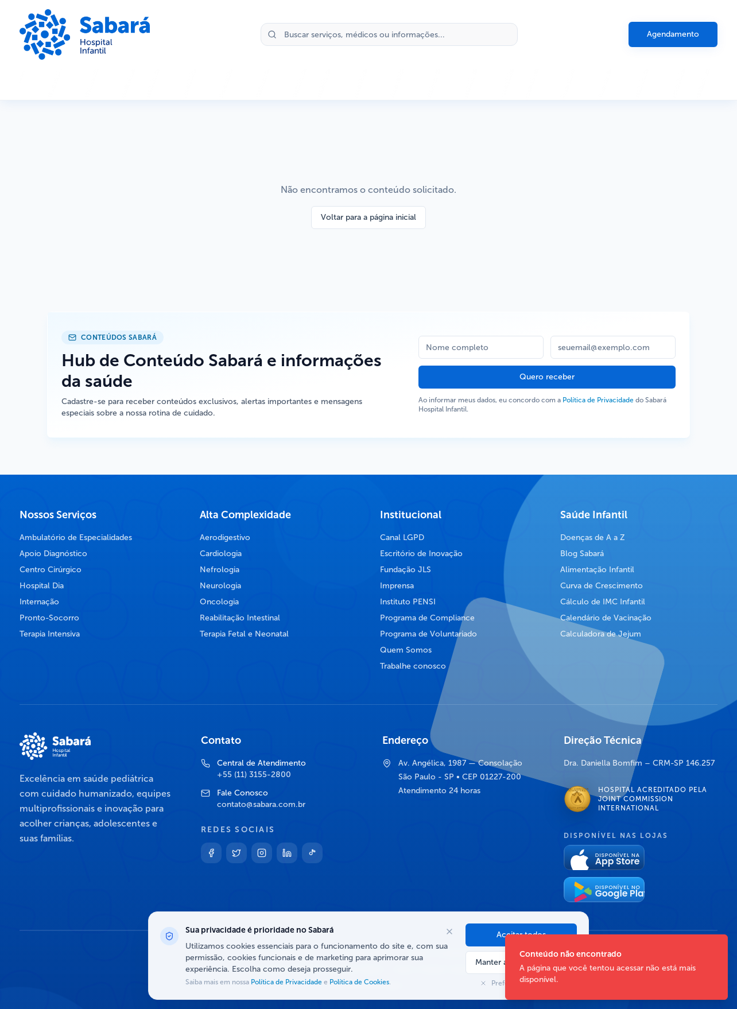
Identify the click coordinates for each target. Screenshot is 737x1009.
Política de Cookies (358, 982)
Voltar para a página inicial (368, 217)
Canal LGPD (402, 537)
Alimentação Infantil (597, 570)
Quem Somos (406, 650)
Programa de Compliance (427, 618)
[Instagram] (261, 853)
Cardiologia (221, 553)
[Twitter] (236, 853)
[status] (616, 967)
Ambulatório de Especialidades (76, 537)
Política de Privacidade (598, 400)
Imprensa (397, 586)
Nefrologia (219, 570)
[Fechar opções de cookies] (449, 931)
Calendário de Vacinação (605, 618)
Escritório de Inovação (421, 553)
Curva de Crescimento (601, 586)
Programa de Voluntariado (428, 634)
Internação (39, 602)
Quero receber (547, 377)
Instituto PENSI (408, 602)
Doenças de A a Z (592, 537)
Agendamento (673, 34)
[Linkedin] (287, 853)
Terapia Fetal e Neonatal (244, 634)
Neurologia (220, 586)
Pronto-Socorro (49, 618)
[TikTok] (312, 853)
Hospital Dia (42, 586)
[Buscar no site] (389, 34)
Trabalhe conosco (413, 666)
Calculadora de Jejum (600, 634)
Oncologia (219, 602)
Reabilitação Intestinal (240, 618)
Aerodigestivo (225, 537)
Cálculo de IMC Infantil (602, 602)
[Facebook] (211, 853)
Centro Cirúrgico (51, 570)
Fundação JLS (405, 570)
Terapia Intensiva (50, 634)
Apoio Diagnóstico (53, 553)
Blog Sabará (582, 553)
